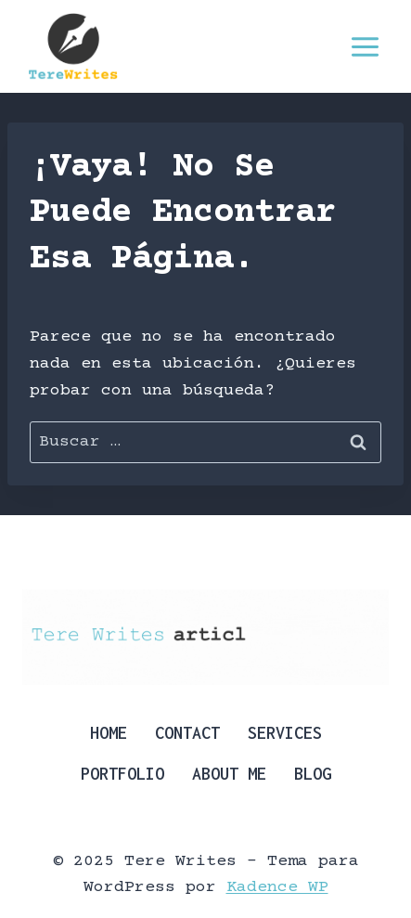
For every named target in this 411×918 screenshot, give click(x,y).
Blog (312, 773)
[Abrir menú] (364, 46)
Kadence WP (277, 887)
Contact (187, 733)
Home (108, 733)
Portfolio (122, 773)
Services (285, 733)
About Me (229, 773)
